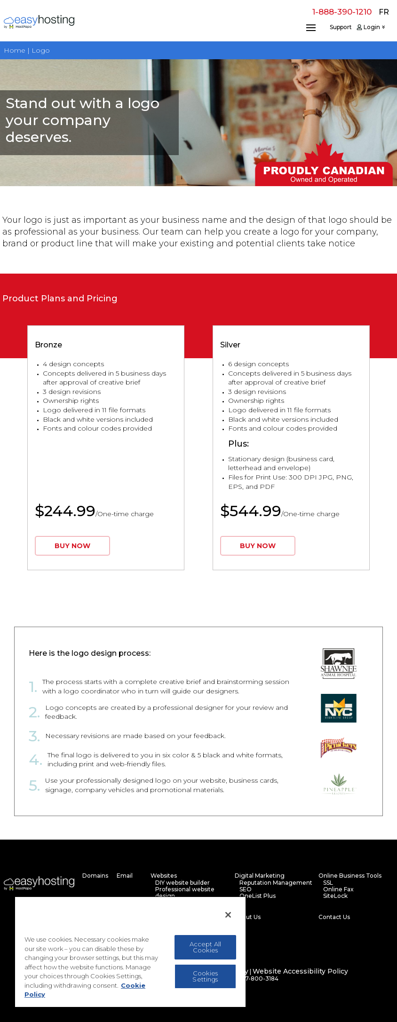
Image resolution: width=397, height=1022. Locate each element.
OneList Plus (257, 896)
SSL (328, 883)
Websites (164, 876)
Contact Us (334, 917)
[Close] (228, 914)
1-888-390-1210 (342, 11)
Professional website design (184, 892)
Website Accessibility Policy (300, 971)
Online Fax (338, 889)
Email (125, 876)
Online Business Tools (349, 876)
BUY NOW (72, 546)
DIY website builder (182, 883)
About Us (248, 917)
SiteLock (335, 896)
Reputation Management (275, 883)
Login (372, 27)
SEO (245, 889)
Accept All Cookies (205, 947)
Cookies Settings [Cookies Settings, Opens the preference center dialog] (205, 976)
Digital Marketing (260, 876)
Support (341, 27)
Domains (95, 876)
